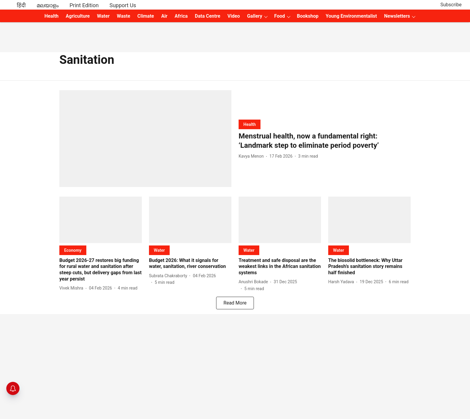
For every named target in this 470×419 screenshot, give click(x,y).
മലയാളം (48, 5)
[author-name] (252, 156)
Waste (123, 16)
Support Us (122, 5)
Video (234, 16)
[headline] (325, 141)
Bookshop (308, 16)
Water (103, 16)
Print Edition (84, 5)
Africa (181, 16)
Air (164, 16)
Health (51, 16)
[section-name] (249, 124)
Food (279, 16)
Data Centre (207, 16)
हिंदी (21, 5)
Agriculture (78, 16)
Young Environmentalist (351, 16)
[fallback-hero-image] (145, 138)
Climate (145, 16)
